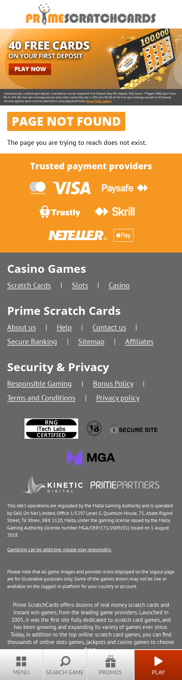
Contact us (109, 327)
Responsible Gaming (39, 383)
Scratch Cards (29, 285)
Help (64, 327)
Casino (119, 285)
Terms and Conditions (41, 398)
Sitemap (91, 341)
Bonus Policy (113, 383)
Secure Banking (32, 341)
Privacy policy (118, 398)
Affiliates (139, 341)
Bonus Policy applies (98, 101)
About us (21, 327)
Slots (80, 285)
